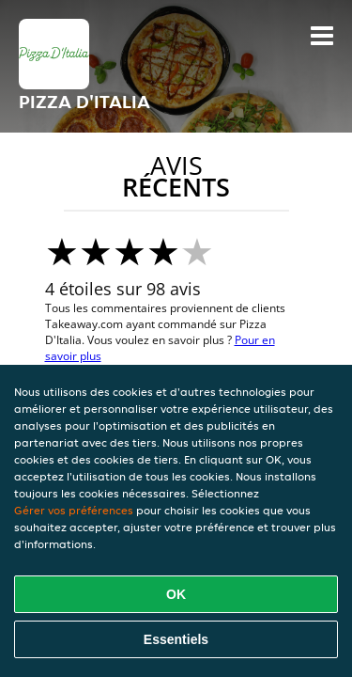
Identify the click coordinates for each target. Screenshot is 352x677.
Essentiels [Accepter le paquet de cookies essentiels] (176, 639)
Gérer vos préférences (73, 510)
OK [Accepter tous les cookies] (176, 594)
